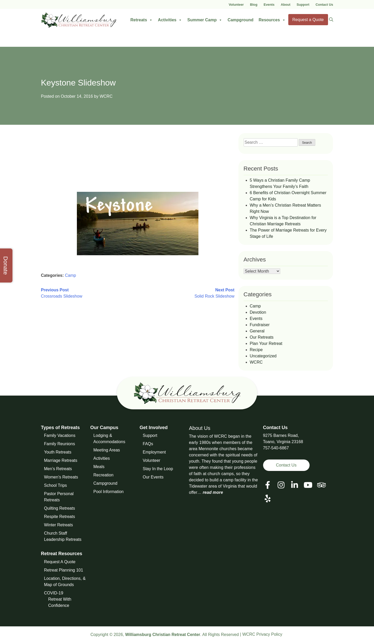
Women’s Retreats (61, 477)
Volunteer (236, 4)
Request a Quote (308, 19)
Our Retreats (262, 337)
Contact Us (324, 4)
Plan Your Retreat (266, 343)
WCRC (105, 96)
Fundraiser (260, 325)
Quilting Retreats (59, 508)
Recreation (103, 475)
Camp (70, 275)
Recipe (256, 349)
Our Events (153, 477)
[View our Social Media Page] (281, 485)
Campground (240, 20)
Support (303, 4)
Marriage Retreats (60, 460)
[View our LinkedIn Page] (294, 485)
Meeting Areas (107, 450)
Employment (154, 452)
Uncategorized (263, 356)
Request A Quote (60, 562)
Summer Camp (204, 20)
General (257, 331)
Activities (170, 20)
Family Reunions (59, 444)
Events (269, 4)
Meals (99, 466)
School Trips (55, 485)
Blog (253, 4)
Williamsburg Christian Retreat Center (162, 634)
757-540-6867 (276, 448)
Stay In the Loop (158, 469)
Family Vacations (60, 435)
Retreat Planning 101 (63, 570)
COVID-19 (53, 593)
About (285, 4)
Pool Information (109, 491)
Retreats (141, 20)
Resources (272, 20)
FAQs (148, 444)
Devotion (258, 312)
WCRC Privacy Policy (262, 634)
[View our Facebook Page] (267, 485)
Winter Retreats (58, 525)
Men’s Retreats (58, 469)
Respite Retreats (59, 516)
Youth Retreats (57, 452)
